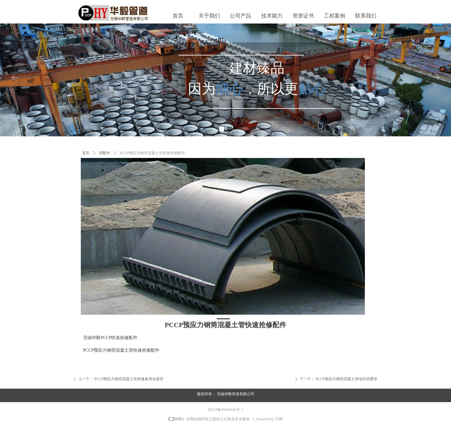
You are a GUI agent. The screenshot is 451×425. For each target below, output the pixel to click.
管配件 (104, 153)
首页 (86, 153)
